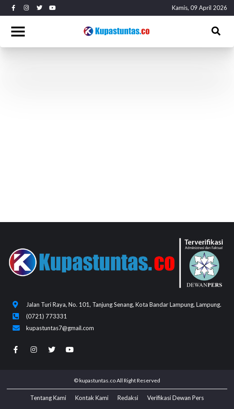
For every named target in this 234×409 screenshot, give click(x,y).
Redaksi (127, 397)
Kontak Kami (91, 397)
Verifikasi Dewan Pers (175, 397)
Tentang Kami (48, 397)
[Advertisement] (117, 124)
